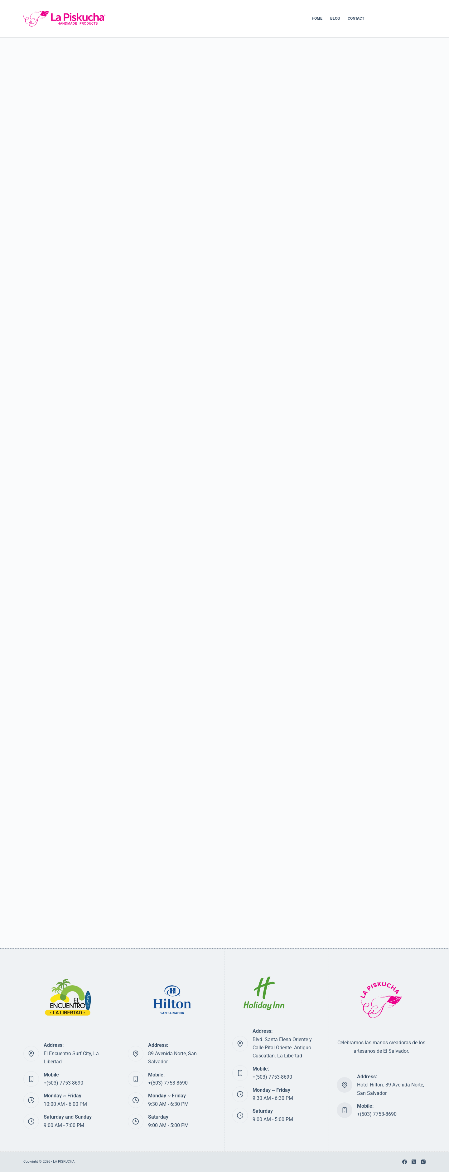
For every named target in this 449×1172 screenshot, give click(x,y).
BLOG (335, 18)
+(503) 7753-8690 (63, 1083)
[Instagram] (423, 1162)
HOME (317, 18)
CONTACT (356, 18)
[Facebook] (404, 1162)
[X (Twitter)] (414, 1162)
